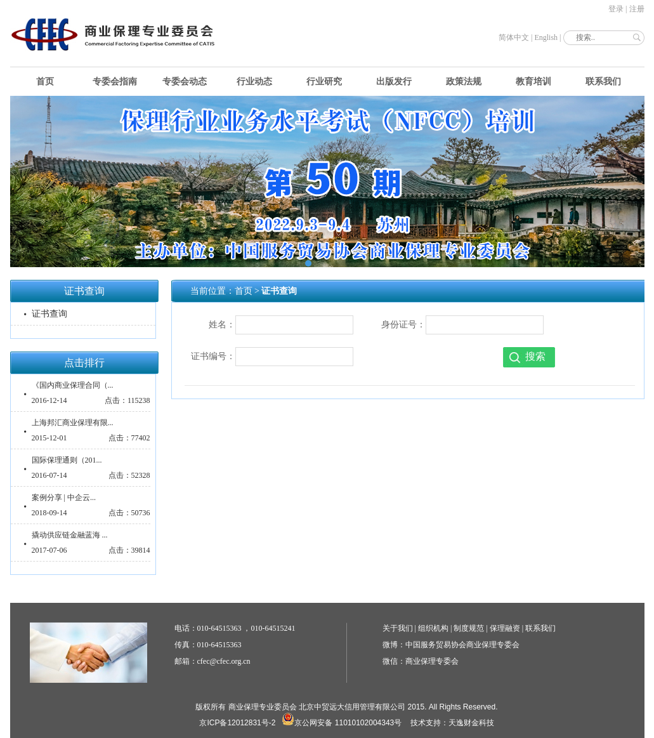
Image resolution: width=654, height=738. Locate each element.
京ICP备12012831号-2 (237, 722)
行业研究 (324, 81)
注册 (636, 8)
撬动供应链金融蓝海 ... (70, 534)
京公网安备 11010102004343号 (342, 722)
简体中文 (514, 37)
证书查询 (49, 314)
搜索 (535, 356)
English (546, 37)
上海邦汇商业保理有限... (73, 422)
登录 (616, 8)
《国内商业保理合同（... (73, 385)
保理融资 (505, 628)
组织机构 (433, 628)
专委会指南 (115, 81)
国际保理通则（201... (67, 460)
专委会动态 (184, 81)
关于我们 (398, 628)
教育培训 (533, 81)
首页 (45, 81)
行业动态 (254, 81)
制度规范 (469, 628)
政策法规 (463, 81)
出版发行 (394, 81)
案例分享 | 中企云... (64, 497)
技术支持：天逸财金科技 (452, 722)
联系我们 (603, 81)
